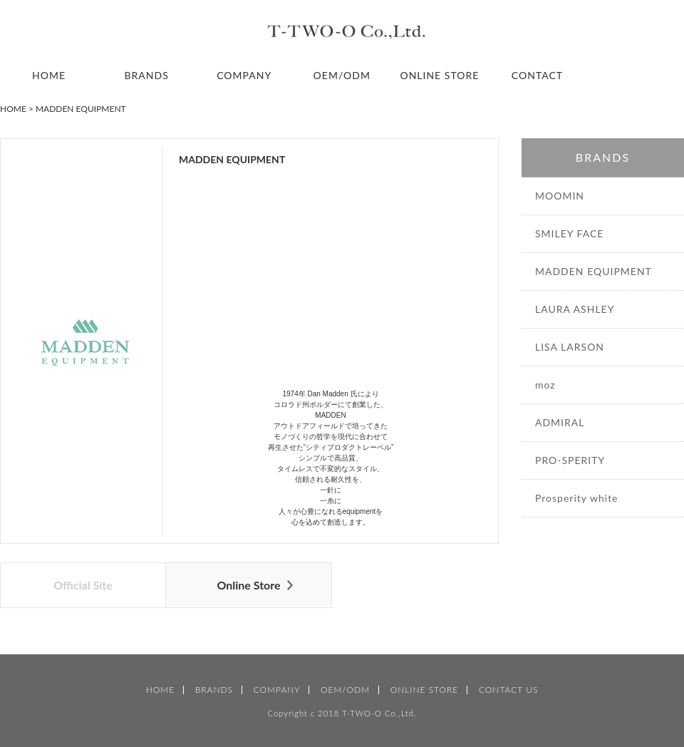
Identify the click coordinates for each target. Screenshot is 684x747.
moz (545, 384)
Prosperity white (576, 498)
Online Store (248, 585)
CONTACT (537, 75)
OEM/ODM (342, 75)
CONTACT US (508, 690)
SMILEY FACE (569, 233)
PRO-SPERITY (570, 460)
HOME (49, 75)
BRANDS (147, 75)
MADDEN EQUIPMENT (593, 271)
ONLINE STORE (439, 75)
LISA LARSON (569, 347)
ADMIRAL (559, 422)
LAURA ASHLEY (574, 309)
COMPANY (244, 75)
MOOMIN (559, 196)
